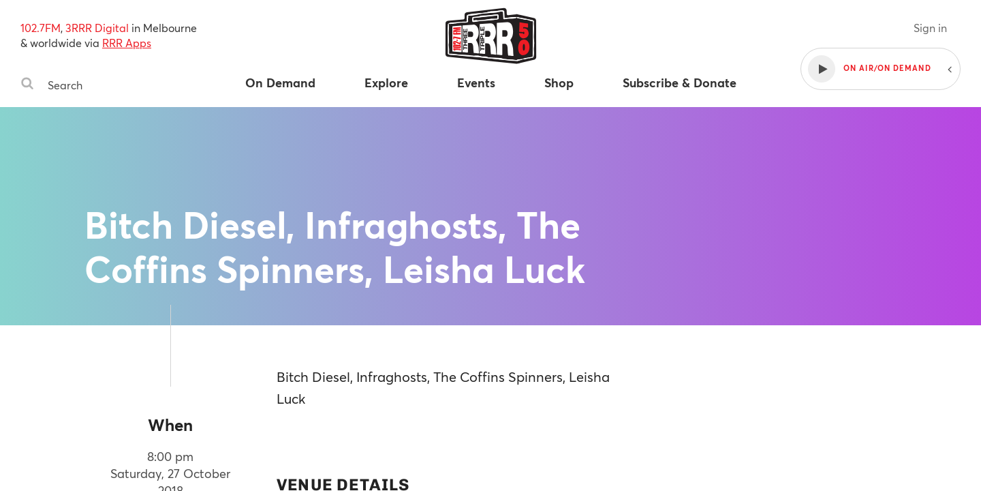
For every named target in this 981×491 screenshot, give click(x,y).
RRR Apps (126, 42)
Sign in (930, 27)
